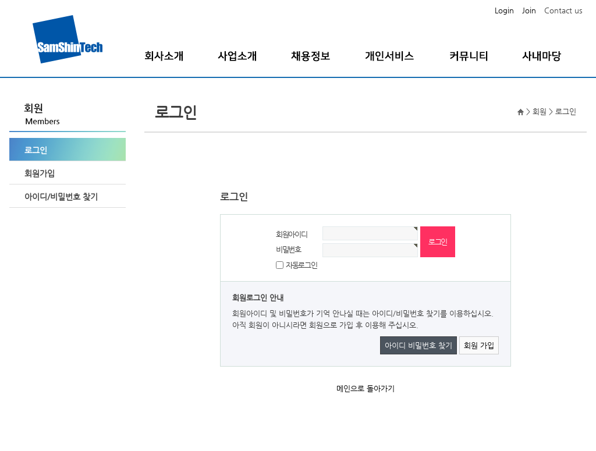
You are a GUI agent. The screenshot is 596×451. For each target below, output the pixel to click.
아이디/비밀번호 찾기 (61, 196)
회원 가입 (479, 345)
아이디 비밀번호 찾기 (418, 345)
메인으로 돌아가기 (365, 388)
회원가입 (39, 173)
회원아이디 (291, 234)
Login (504, 10)
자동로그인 (301, 265)
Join (529, 10)
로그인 (35, 150)
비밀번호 (288, 249)
